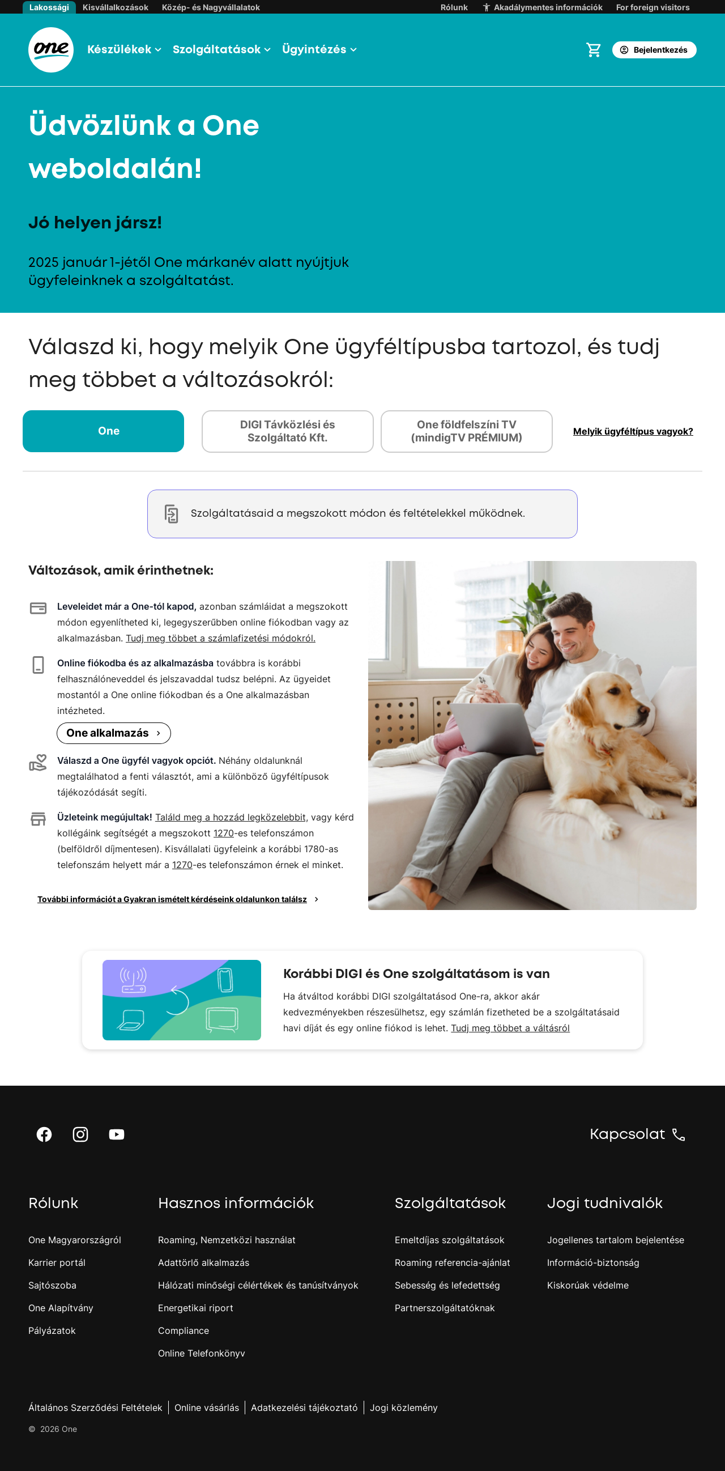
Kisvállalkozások (115, 7)
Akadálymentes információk (542, 7)
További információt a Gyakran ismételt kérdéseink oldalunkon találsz (179, 899)
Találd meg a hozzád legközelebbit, (231, 817)
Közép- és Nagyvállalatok (211, 7)
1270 (224, 833)
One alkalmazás (115, 732)
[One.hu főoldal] (51, 50)
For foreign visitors (653, 7)
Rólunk (454, 7)
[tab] (109, 431)
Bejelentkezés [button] (653, 50)
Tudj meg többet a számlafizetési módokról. (220, 638)
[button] (123, 50)
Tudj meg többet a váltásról (510, 1028)
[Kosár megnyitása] (594, 50)
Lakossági (49, 7)
